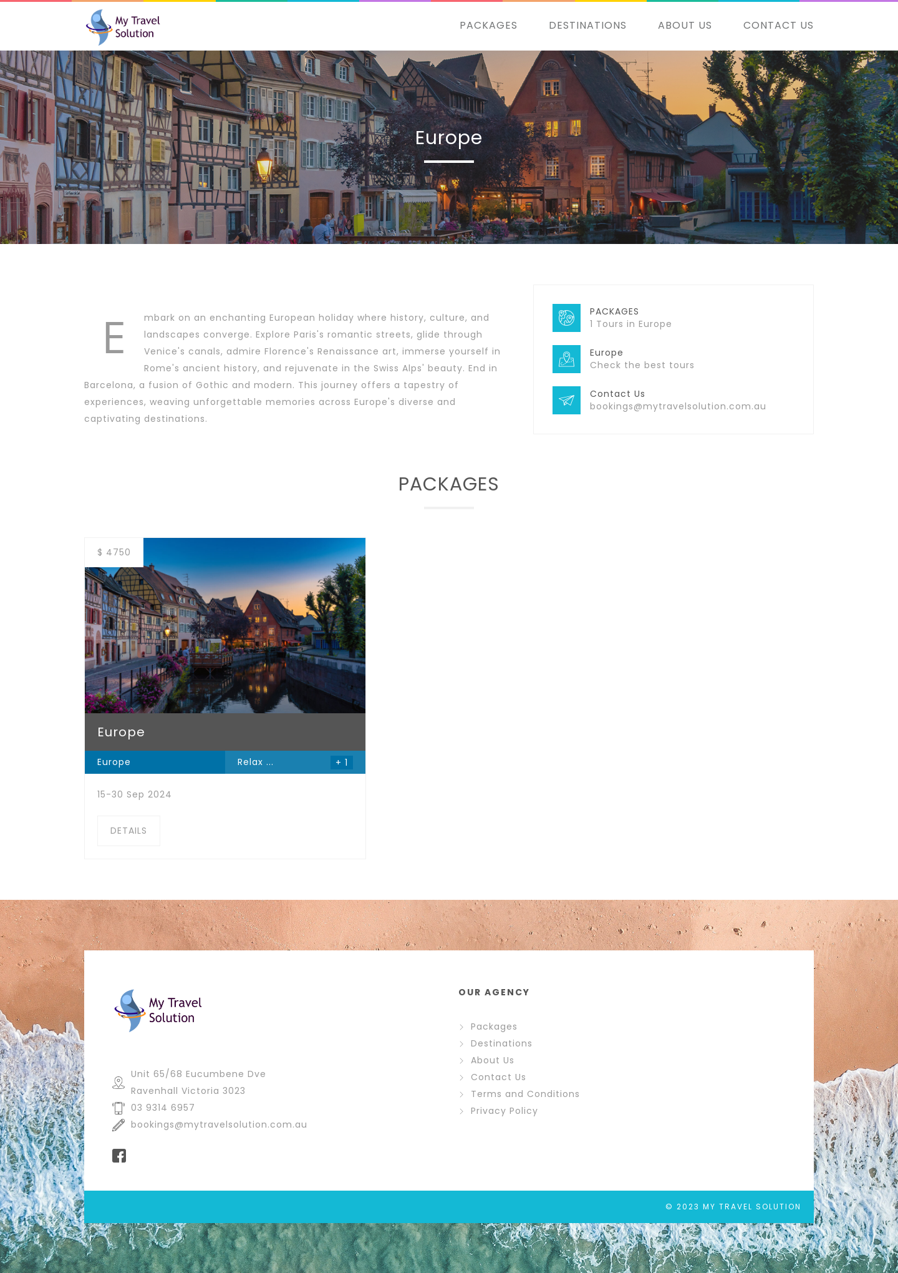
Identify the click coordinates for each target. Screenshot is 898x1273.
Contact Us (492, 1077)
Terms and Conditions (519, 1094)
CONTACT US (778, 25)
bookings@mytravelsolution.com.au (209, 1124)
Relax (250, 762)
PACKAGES (489, 25)
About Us (486, 1060)
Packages (488, 1026)
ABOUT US (685, 25)
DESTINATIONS (588, 25)
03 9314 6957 (153, 1107)
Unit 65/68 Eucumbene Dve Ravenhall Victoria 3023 (189, 1082)
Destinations (495, 1043)
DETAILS (128, 830)
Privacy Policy (498, 1111)
